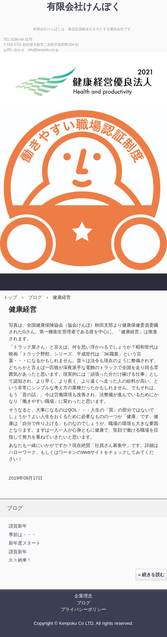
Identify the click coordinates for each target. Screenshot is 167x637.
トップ (10, 297)
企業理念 (83, 595)
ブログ (35, 297)
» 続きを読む (151, 574)
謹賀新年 (18, 526)
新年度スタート (24, 543)
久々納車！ (20, 560)
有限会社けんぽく (84, 6)
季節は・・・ (22, 534)
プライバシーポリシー (83, 609)
